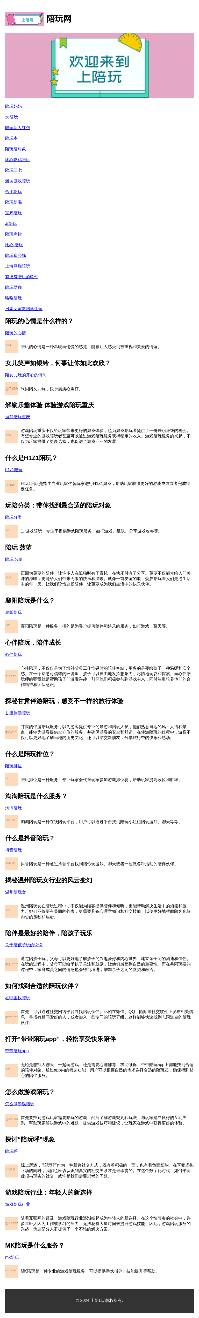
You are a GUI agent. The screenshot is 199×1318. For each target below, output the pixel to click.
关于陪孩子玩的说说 (23, 945)
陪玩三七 (13, 170)
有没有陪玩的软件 (21, 277)
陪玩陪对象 (15, 149)
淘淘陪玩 (13, 808)
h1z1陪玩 (14, 470)
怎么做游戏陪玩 (19, 1104)
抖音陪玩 (13, 850)
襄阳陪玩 (13, 612)
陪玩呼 (11, 1151)
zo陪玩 (11, 117)
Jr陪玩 (11, 223)
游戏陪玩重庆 (17, 417)
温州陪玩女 (15, 892)
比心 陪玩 (14, 245)
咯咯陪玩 (13, 298)
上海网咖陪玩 (17, 266)
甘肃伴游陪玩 (17, 713)
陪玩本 (11, 138)
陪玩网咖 (13, 287)
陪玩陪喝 (13, 202)
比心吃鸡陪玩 (17, 159)
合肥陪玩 (13, 191)
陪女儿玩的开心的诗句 (26, 375)
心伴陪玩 (13, 654)
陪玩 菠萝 (14, 559)
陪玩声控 (13, 234)
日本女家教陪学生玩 (23, 309)
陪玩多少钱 (15, 255)
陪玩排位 (13, 766)
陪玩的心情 (15, 333)
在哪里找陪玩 (17, 998)
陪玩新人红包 (17, 127)
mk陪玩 (12, 1257)
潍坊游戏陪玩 (17, 181)
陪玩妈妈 (13, 106)
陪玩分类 (13, 517)
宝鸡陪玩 (13, 213)
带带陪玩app (17, 1051)
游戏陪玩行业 (17, 1204)
